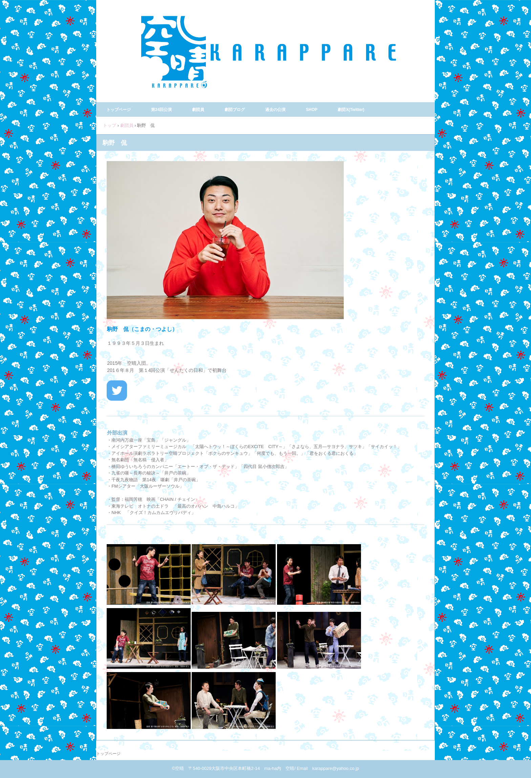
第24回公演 (161, 109)
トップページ (118, 109)
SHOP (311, 109)
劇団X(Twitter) (351, 109)
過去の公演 (275, 109)
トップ (109, 125)
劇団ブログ (235, 109)
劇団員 (198, 109)
